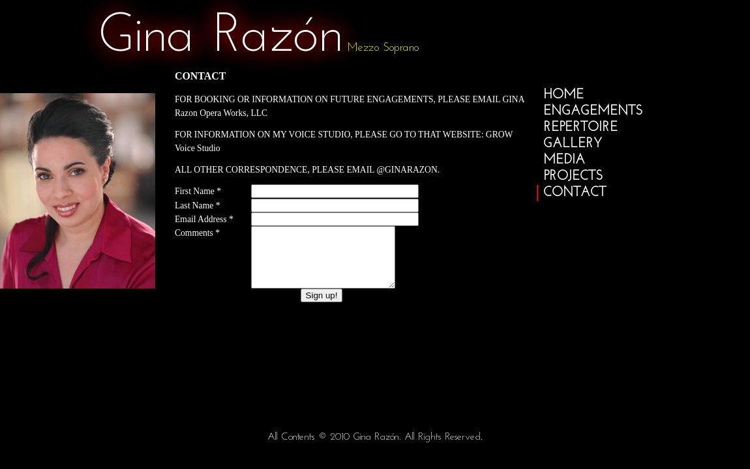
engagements (593, 111)
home (563, 95)
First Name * (198, 191)
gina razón (221, 37)
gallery (572, 143)
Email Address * (204, 219)
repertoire (580, 127)
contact (574, 192)
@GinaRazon (406, 170)
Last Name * (197, 205)
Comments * (197, 233)
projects (573, 176)
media (564, 160)
